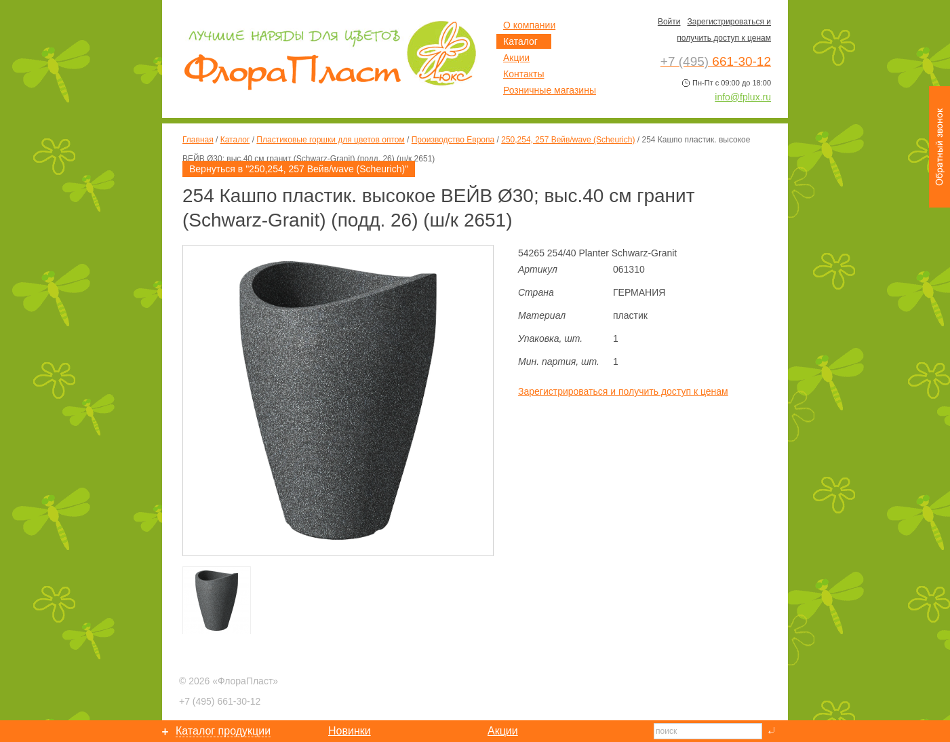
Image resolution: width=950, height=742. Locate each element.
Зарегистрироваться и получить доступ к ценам (623, 391)
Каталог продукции (223, 731)
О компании (529, 25)
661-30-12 (219, 701)
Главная (198, 139)
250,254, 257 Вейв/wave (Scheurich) (568, 139)
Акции (516, 57)
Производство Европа (453, 139)
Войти (669, 21)
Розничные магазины (549, 90)
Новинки (349, 731)
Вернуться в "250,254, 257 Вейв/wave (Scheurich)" (298, 168)
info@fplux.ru (743, 97)
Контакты (523, 74)
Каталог (235, 139)
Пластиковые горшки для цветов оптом (330, 139)
